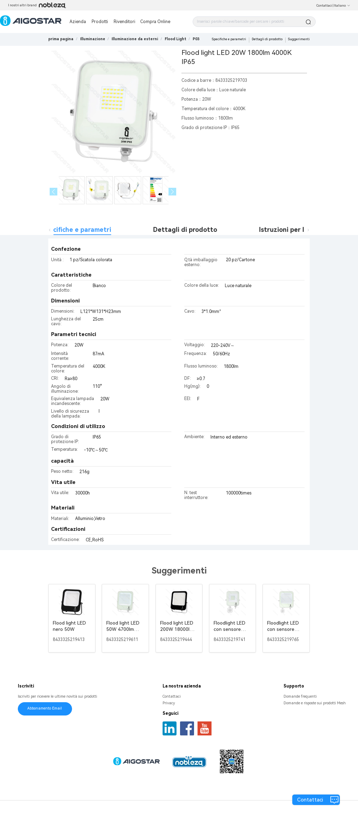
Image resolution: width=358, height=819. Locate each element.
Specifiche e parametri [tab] (76, 229)
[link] (92, 39)
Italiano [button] (342, 5)
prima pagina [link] (60, 39)
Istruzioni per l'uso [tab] (288, 229)
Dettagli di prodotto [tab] (185, 229)
